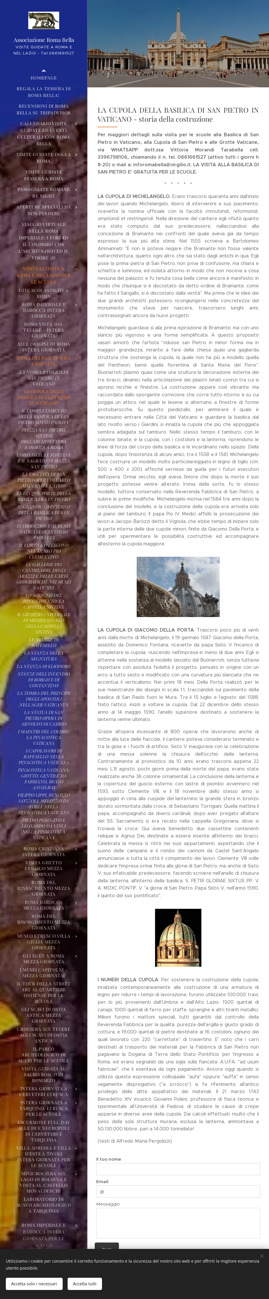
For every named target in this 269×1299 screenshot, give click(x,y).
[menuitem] (44, 78)
